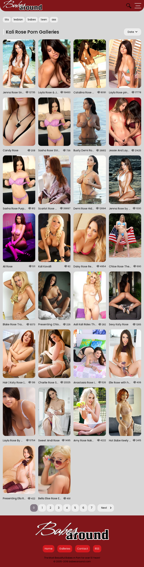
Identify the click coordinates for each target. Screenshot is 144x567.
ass (54, 19)
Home (48, 548)
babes (32, 19)
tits (7, 19)
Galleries (64, 548)
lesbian (18, 19)
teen (44, 19)
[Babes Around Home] (22, 5)
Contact (82, 548)
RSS (97, 548)
